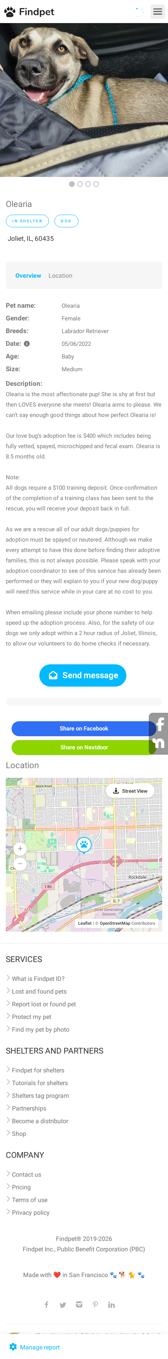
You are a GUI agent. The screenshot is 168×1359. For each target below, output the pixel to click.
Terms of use (29, 1200)
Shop (19, 1133)
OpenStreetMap (115, 923)
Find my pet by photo (40, 1029)
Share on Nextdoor (84, 747)
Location (60, 275)
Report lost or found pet (44, 1004)
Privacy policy (31, 1212)
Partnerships (29, 1108)
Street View (135, 791)
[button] (78, 837)
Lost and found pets (39, 991)
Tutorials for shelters (40, 1083)
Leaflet (85, 923)
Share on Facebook (84, 728)
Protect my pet (31, 1017)
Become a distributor (40, 1121)
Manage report (34, 1347)
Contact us (26, 1174)
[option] (84, 100)
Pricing (21, 1187)
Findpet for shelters (38, 1070)
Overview (28, 275)
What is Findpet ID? (38, 978)
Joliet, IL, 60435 (31, 238)
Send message (83, 675)
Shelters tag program (40, 1095)
